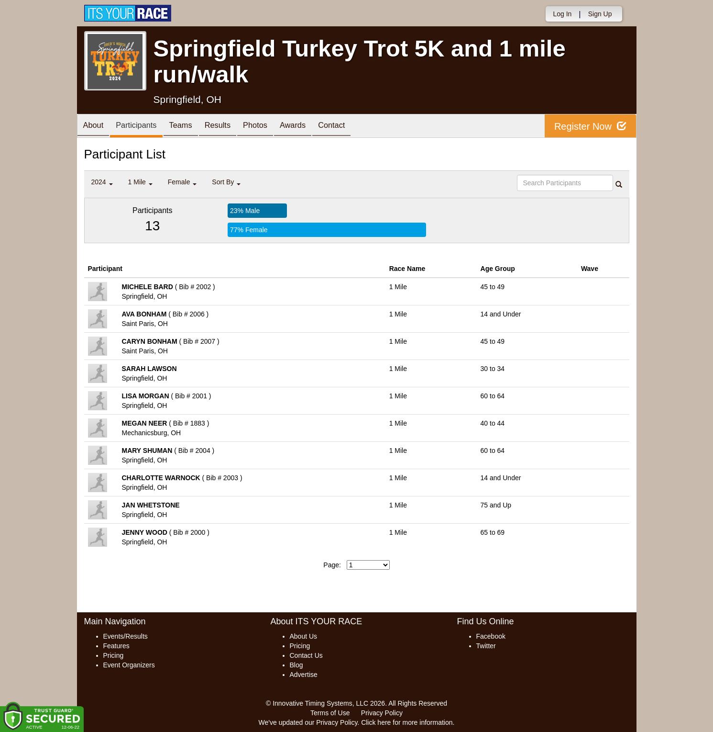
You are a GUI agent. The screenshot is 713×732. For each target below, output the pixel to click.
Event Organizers (129, 665)
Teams (189, 126)
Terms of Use (330, 713)
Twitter (486, 646)
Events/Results (125, 636)
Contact (355, 126)
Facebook (490, 636)
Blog (296, 665)
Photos (271, 126)
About (95, 126)
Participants (142, 126)
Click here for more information (406, 722)
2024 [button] (102, 182)
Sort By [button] (226, 182)
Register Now (590, 126)
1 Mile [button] (140, 182)
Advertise (304, 674)
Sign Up (600, 14)
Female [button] (182, 182)
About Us (304, 636)
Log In (562, 14)
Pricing (113, 655)
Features (116, 646)
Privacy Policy (382, 713)
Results (230, 126)
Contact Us (306, 655)
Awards (312, 126)
